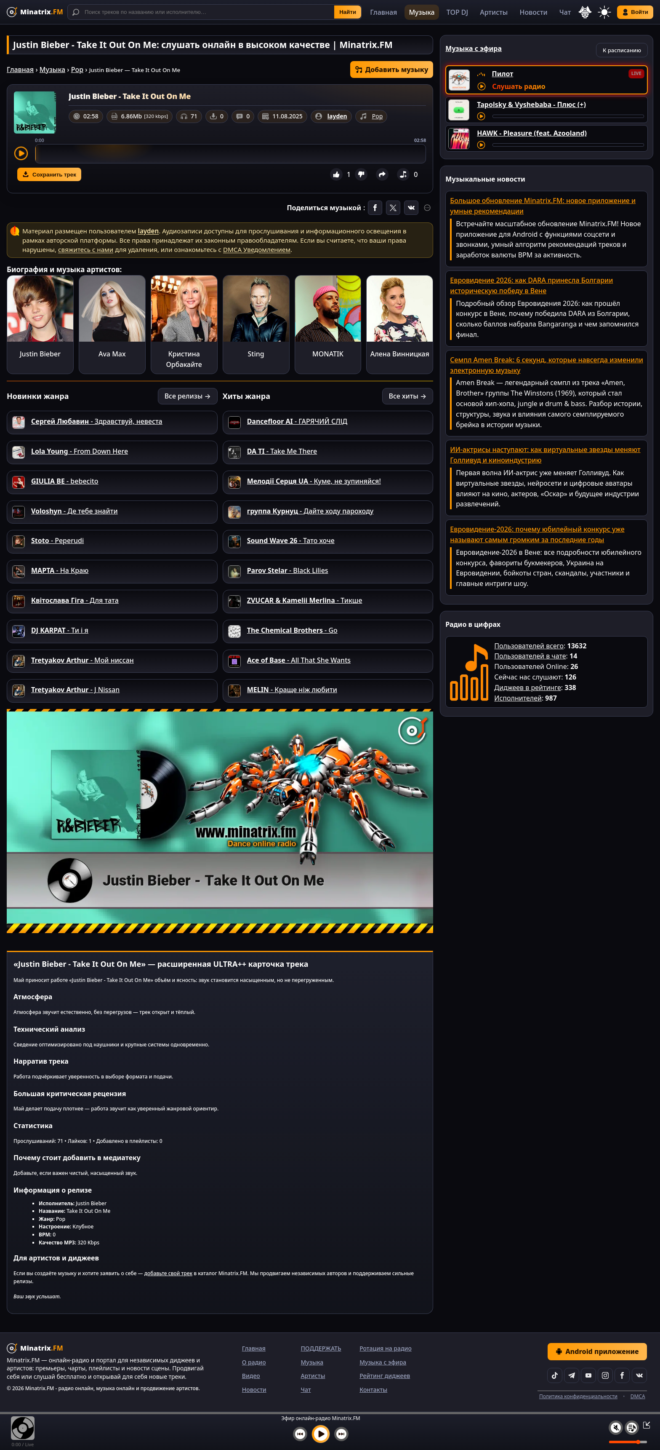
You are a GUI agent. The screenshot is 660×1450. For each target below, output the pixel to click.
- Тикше (304, 600)
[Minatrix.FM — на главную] (35, 12)
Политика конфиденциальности (578, 1396)
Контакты (373, 1390)
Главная (383, 12)
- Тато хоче (291, 540)
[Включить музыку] (320, 1434)
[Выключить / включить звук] (616, 1428)
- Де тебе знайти (74, 511)
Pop (77, 69)
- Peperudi (57, 540)
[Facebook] (622, 1375)
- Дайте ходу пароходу (310, 511)
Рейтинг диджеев (384, 1376)
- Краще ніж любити (292, 689)
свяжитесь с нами (85, 249)
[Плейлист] (632, 1428)
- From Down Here (79, 451)
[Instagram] (605, 1375)
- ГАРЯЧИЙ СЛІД (297, 421)
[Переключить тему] (604, 12)
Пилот (503, 73)
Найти (347, 12)
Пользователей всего (529, 645)
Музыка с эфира (382, 1362)
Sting (256, 353)
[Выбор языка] (585, 12)
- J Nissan (75, 689)
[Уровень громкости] (628, 1442)
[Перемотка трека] (568, 116)
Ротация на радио (385, 1348)
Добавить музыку (391, 69)
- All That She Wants (299, 660)
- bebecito (64, 481)
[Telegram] (571, 1375)
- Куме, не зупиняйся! (314, 481)
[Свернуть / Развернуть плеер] (644, 1424)
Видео (251, 1376)
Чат (565, 12)
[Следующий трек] (341, 1434)
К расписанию (622, 50)
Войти (635, 12)
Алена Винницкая (399, 353)
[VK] (639, 1375)
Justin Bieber (40, 353)
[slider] (230, 153)
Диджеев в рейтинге (527, 687)
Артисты (494, 12)
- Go (292, 630)
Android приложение (597, 1351)
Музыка (421, 12)
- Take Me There (282, 451)
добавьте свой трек (168, 1273)
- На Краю (59, 570)
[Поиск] (214, 12)
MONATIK (327, 353)
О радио (254, 1362)
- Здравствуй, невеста (96, 421)
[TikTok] (554, 1375)
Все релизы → (188, 396)
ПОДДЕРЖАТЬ (321, 1348)
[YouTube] (588, 1375)
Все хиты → (408, 396)
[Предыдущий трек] (300, 1434)
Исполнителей (518, 698)
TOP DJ (457, 12)
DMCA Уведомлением (256, 249)
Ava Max (112, 353)
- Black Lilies (287, 570)
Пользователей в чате (530, 656)
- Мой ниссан (82, 660)
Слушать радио (518, 86)
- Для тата (75, 600)
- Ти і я (59, 630)
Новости (533, 12)
